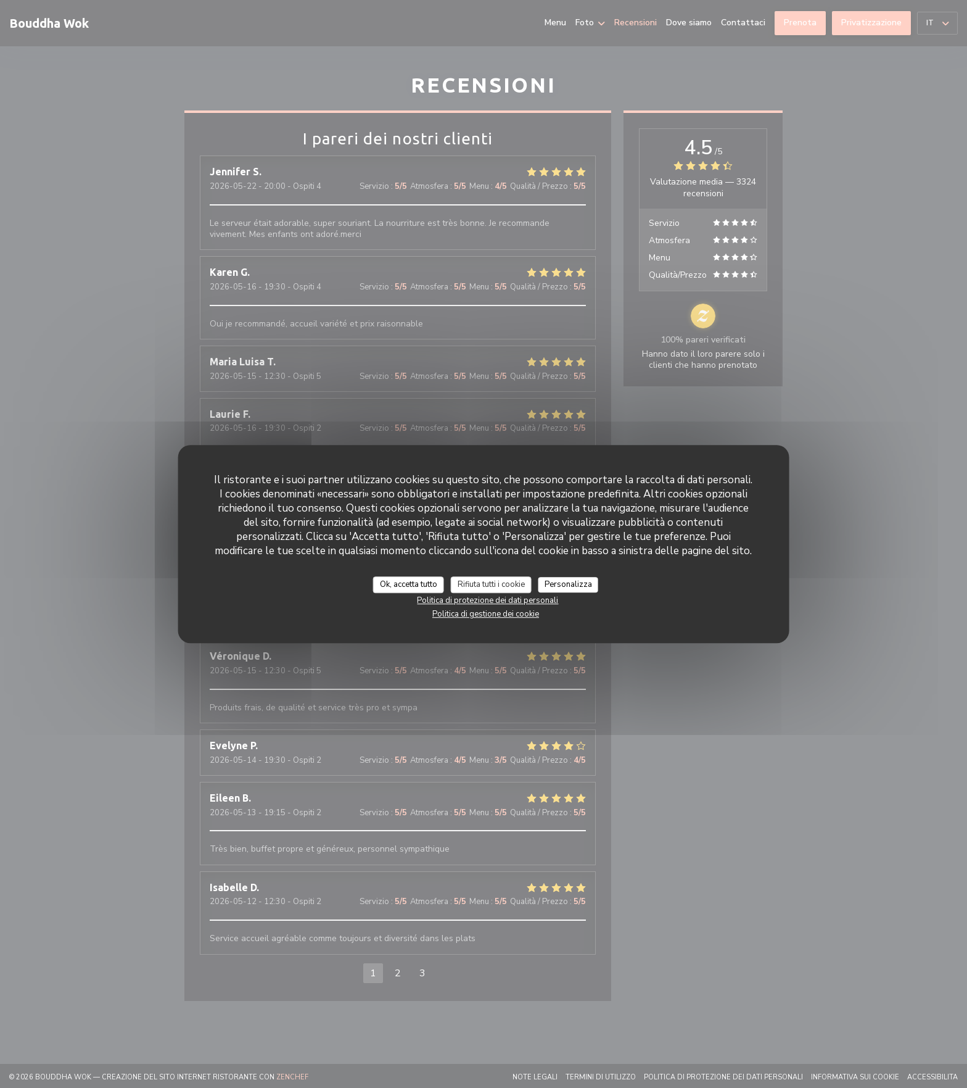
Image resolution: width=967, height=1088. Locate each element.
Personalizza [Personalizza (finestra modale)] (568, 584)
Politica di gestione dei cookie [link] (485, 614)
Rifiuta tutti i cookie (491, 584)
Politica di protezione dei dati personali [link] (487, 600)
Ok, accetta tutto (408, 584)
